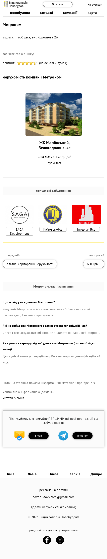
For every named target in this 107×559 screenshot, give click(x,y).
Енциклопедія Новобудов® (59, 517)
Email (38, 435)
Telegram (82, 435)
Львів (32, 474)
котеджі (46, 12)
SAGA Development (19, 231)
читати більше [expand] (13, 398)
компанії (70, 12)
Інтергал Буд (86, 229)
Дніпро (96, 474)
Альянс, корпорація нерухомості (29, 264)
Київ (10, 474)
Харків (74, 474)
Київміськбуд (52, 229)
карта (92, 12)
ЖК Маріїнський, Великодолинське (55, 145)
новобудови (20, 12)
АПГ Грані (94, 264)
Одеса (53, 474)
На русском (95, 4)
